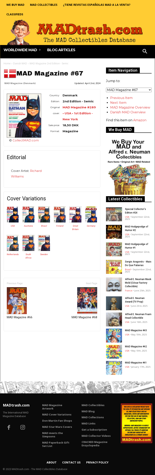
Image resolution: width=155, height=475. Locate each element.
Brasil (44, 226)
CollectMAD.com (26, 140)
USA (13, 226)
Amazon (139, 120)
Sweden (44, 254)
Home (7, 63)
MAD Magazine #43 (136, 330)
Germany (91, 226)
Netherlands (13, 254)
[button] (145, 52)
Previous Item (121, 98)
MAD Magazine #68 (84, 303)
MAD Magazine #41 (136, 362)
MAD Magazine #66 (19, 303)
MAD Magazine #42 (136, 346)
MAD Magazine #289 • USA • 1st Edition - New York (79, 113)
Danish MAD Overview (128, 112)
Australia (28, 226)
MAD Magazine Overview (130, 107)
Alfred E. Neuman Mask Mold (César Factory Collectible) (138, 283)
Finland (59, 226)
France (128, 290)
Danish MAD (20, 63)
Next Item (118, 103)
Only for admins (17, 338)
